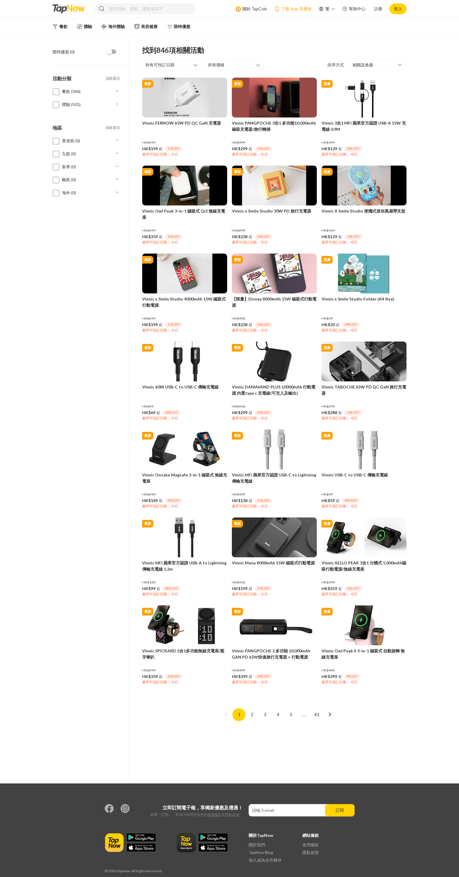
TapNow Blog (261, 852)
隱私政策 (232, 814)
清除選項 (113, 78)
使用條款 (214, 814)
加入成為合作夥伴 (265, 860)
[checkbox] (111, 52)
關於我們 (257, 844)
